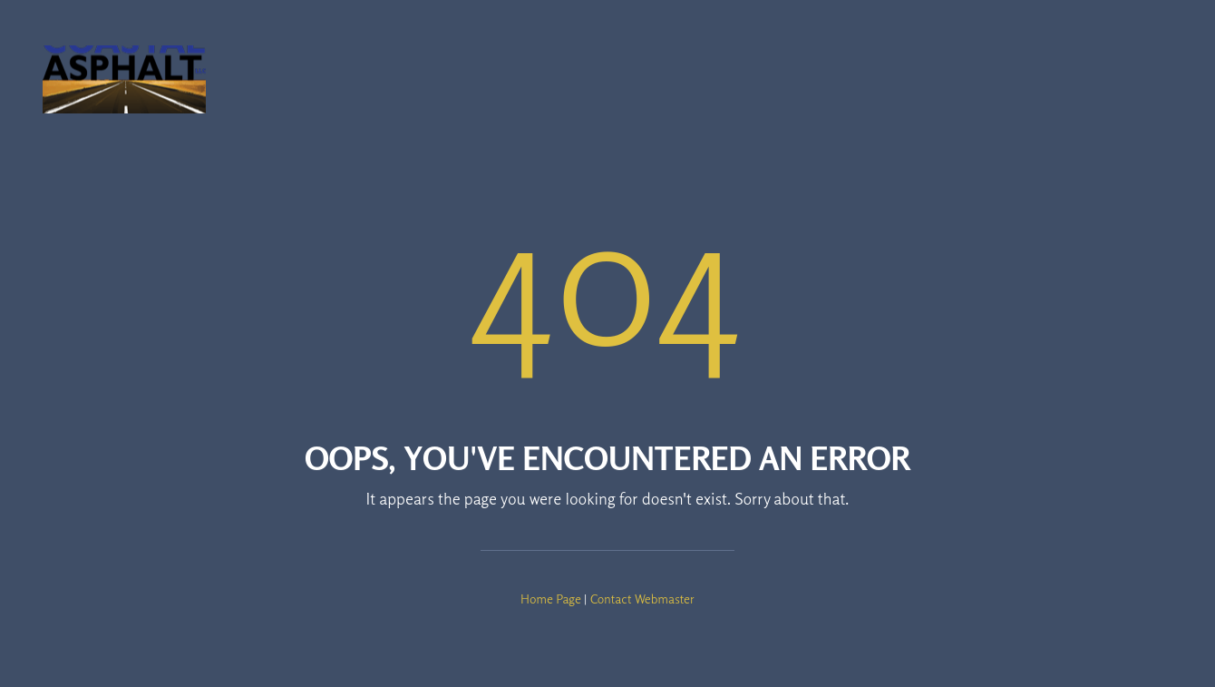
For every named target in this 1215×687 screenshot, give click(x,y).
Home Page (550, 598)
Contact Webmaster (642, 598)
